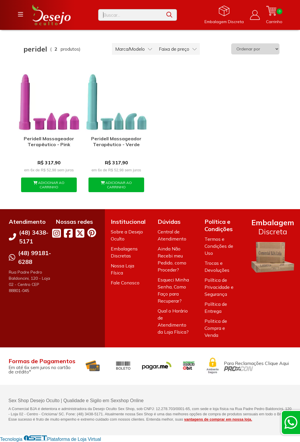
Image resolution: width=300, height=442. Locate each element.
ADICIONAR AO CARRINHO (49, 184)
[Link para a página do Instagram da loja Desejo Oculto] (56, 233)
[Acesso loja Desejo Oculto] (255, 15)
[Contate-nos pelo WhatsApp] (291, 422)
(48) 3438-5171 (33, 237)
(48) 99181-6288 (34, 257)
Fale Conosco (125, 283)
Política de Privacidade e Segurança (218, 287)
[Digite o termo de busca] (130, 15)
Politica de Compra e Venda (215, 328)
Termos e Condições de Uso (218, 246)
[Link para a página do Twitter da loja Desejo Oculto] (80, 233)
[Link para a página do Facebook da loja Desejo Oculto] (68, 233)
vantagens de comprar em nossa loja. (218, 419)
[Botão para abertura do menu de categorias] (20, 14)
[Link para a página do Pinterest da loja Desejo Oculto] (91, 232)
